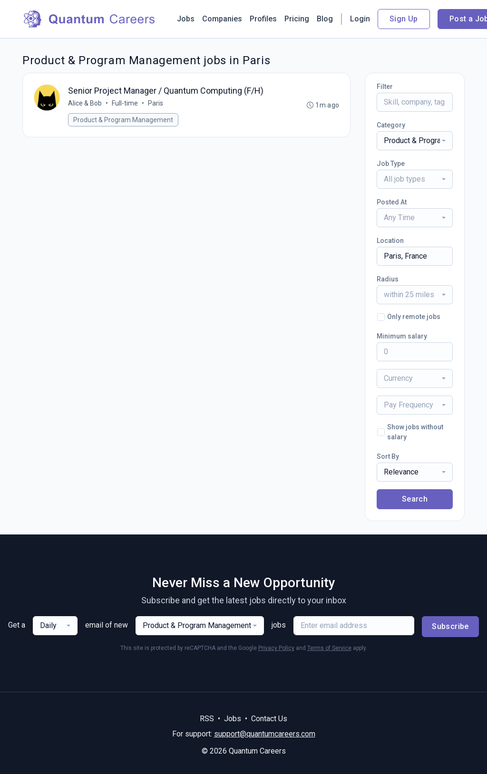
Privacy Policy (276, 648)
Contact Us (269, 718)
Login (360, 18)
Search (415, 498)
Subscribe (450, 626)
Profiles (263, 18)
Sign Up (404, 18)
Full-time (125, 103)
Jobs (186, 18)
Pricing (296, 18)
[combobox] (415, 140)
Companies (222, 18)
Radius (388, 279)
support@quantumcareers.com (264, 733)
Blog (325, 18)
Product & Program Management (124, 120)
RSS (207, 718)
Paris (156, 103)
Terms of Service (329, 648)
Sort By (388, 456)
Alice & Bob (85, 103)
